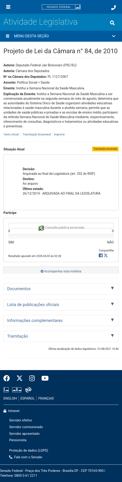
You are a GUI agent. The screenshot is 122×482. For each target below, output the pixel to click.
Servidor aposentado (24, 434)
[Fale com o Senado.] (113, 7)
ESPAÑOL (27, 398)
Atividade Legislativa (40, 22)
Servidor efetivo (20, 420)
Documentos (19, 288)
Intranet (11, 411)
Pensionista (17, 440)
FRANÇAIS (46, 398)
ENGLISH (10, 398)
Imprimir (59, 134)
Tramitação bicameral (36, 134)
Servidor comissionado (26, 427)
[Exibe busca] (112, 22)
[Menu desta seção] (7, 36)
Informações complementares (34, 320)
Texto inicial (11, 134)
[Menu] (8, 6)
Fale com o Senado (25, 457)
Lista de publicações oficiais (33, 304)
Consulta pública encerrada (61, 227)
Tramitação (17, 336)
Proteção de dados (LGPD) (28, 451)
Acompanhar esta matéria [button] (61, 271)
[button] (61, 36)
